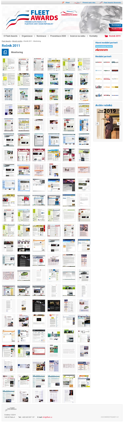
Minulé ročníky (17, 41)
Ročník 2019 (114, 36)
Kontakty (93, 36)
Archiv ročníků (103, 105)
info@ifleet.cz (47, 417)
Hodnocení (117, 29)
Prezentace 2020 (58, 36)
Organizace (27, 36)
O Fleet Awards (10, 36)
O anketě (116, 21)
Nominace (41, 36)
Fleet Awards (6, 41)
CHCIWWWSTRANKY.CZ (110, 417)
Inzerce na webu (77, 36)
